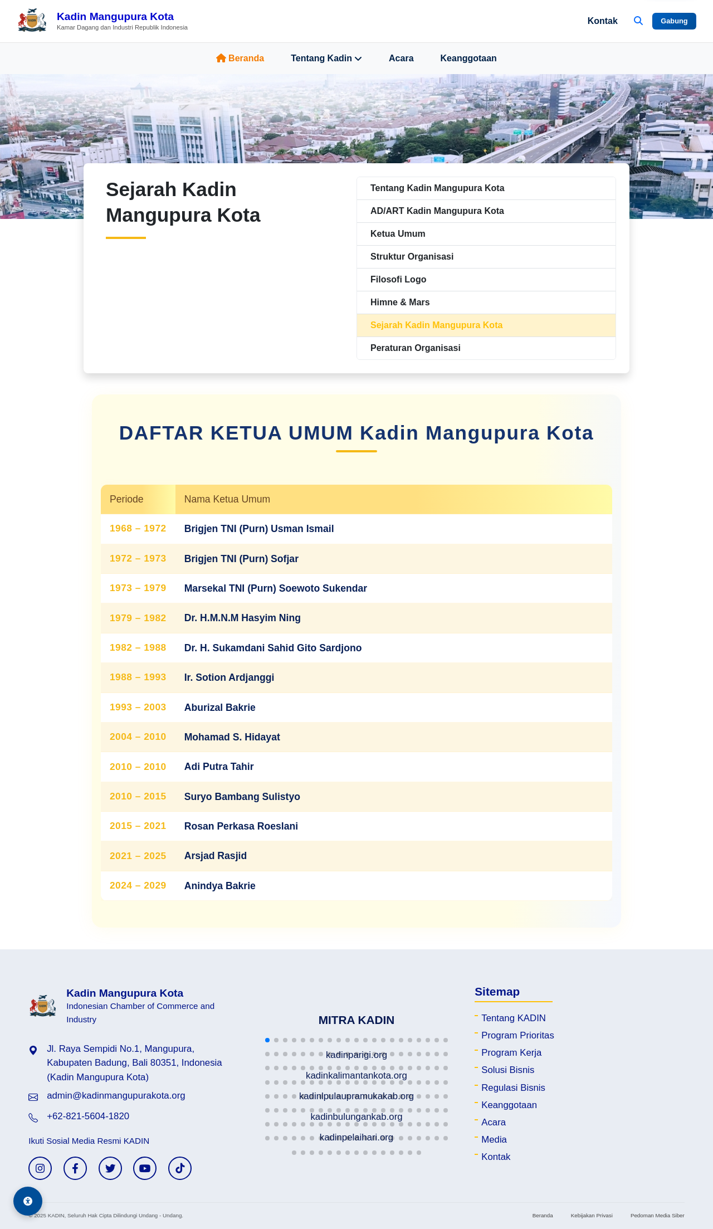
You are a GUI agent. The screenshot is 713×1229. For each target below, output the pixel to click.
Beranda (240, 58)
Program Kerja (511, 1052)
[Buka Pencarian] (638, 21)
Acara (401, 58)
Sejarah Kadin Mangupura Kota (436, 325)
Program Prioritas (517, 1035)
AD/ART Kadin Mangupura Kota (437, 211)
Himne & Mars (400, 302)
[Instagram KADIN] (40, 1168)
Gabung (674, 21)
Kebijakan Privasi (592, 1215)
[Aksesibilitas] (27, 1201)
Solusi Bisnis (507, 1070)
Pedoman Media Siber (658, 1215)
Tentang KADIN (513, 1018)
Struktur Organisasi (411, 256)
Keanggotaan (469, 58)
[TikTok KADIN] (180, 1168)
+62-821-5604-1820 (88, 1116)
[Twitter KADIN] (110, 1168)
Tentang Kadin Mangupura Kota (437, 188)
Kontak (603, 21)
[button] (267, 1040)
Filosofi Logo (398, 279)
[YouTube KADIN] (145, 1168)
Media (494, 1139)
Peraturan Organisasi (415, 348)
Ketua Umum (398, 233)
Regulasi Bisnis (513, 1087)
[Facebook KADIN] (75, 1168)
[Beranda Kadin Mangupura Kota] (102, 21)
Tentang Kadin (326, 58)
